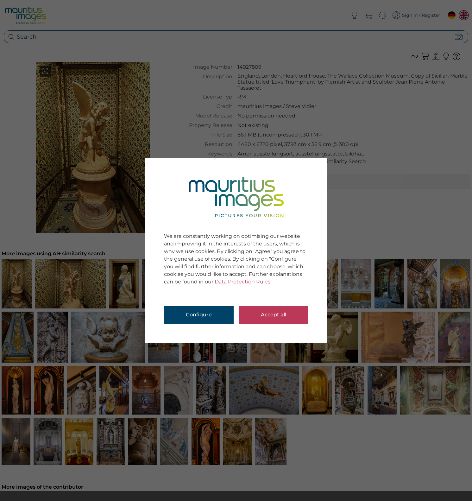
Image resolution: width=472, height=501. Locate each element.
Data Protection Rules (242, 282)
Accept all (273, 315)
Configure (199, 315)
